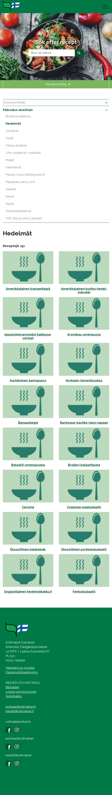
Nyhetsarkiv (14, 696)
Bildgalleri (12, 687)
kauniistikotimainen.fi (20, 711)
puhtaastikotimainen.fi (21, 706)
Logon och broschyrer (21, 692)
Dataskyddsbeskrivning (22, 672)
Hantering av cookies (20, 668)
